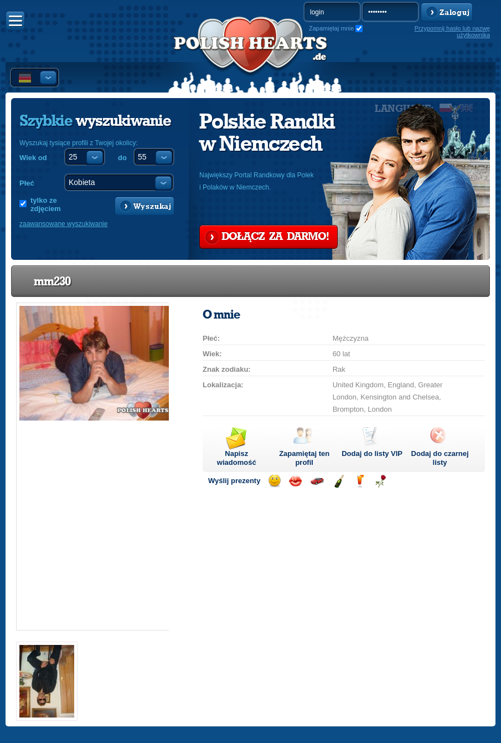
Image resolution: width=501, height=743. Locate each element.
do (122, 157)
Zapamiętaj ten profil (304, 458)
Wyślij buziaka (295, 481)
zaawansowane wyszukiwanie (63, 224)
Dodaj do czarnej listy (440, 458)
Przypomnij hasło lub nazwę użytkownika (452, 31)
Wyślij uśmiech (274, 481)
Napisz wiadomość (236, 458)
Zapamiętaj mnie (331, 28)
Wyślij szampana (338, 481)
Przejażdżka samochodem (317, 481)
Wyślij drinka (359, 481)
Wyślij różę (380, 481)
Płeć (26, 183)
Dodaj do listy (372, 453)
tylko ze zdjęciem (45, 204)
